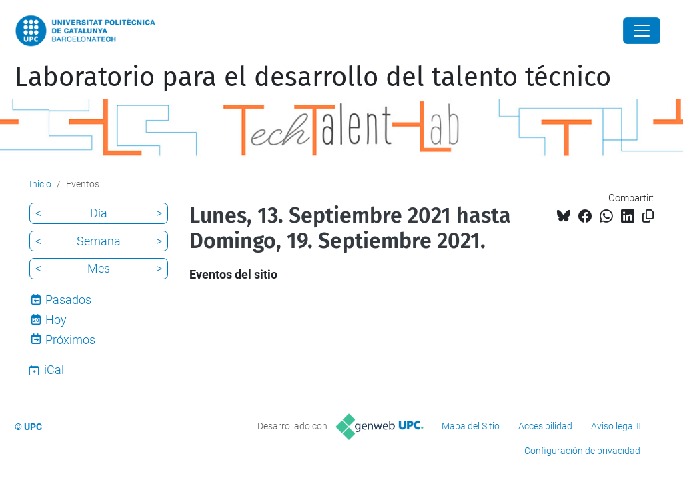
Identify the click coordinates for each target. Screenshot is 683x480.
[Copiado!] (648, 216)
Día (98, 213)
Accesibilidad (545, 426)
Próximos (70, 340)
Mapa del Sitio (471, 426)
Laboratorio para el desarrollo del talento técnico (313, 77)
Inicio (40, 184)
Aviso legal (613, 426)
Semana (99, 241)
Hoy (56, 320)
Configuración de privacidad (582, 450)
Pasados (68, 300)
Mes (98, 268)
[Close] (641, 30)
